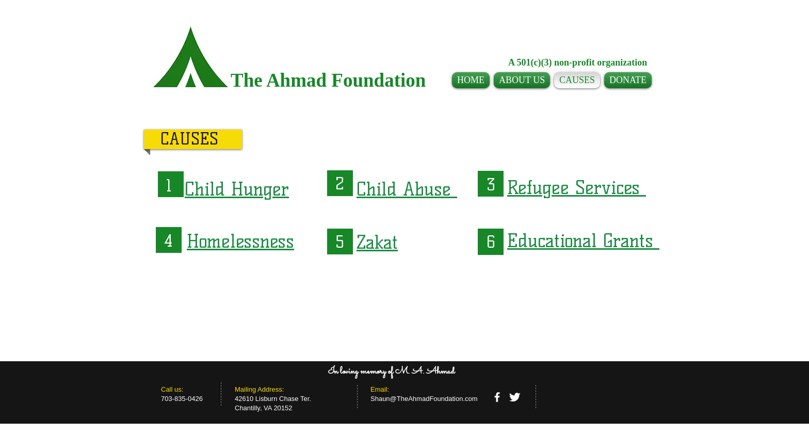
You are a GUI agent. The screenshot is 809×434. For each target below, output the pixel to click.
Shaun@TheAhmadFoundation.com (424, 399)
